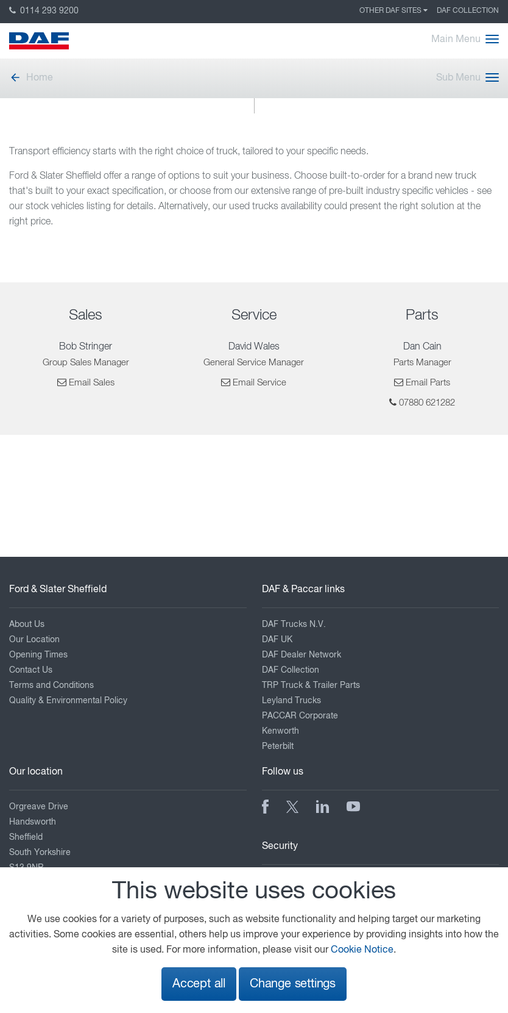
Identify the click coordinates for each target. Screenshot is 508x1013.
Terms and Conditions (51, 685)
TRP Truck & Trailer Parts (311, 685)
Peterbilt (278, 746)
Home (31, 78)
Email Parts (428, 382)
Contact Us (30, 670)
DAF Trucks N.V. (294, 624)
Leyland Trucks (291, 700)
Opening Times (38, 655)
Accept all (198, 984)
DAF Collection (468, 11)
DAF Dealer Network (301, 655)
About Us (26, 624)
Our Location (34, 639)
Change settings (293, 984)
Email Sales (92, 382)
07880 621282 (427, 402)
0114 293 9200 (44, 11)
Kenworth (280, 731)
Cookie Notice (362, 950)
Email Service (259, 382)
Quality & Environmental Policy (68, 700)
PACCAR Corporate (300, 716)
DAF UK (277, 639)
